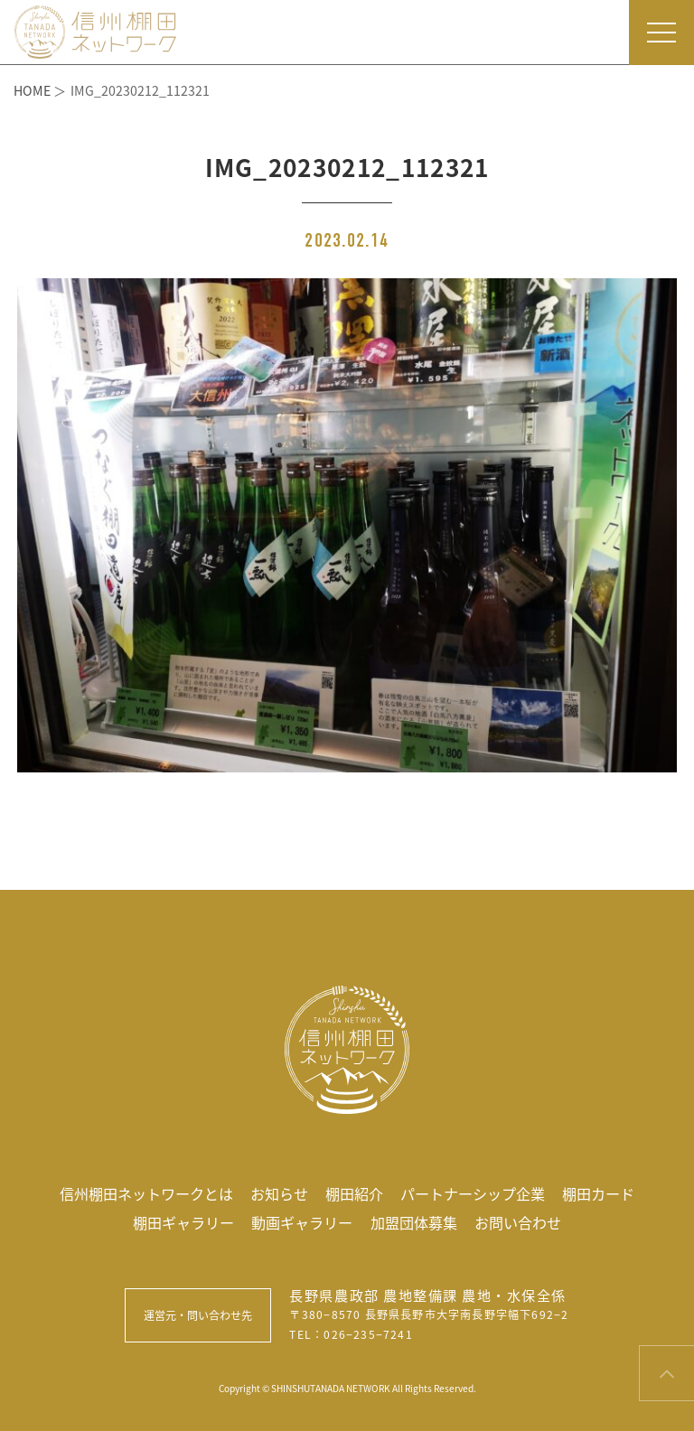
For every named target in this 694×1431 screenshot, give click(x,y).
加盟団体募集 (413, 1222)
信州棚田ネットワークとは (146, 1193)
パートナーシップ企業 (472, 1193)
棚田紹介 (354, 1193)
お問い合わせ (517, 1222)
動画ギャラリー (301, 1222)
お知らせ (279, 1193)
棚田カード (598, 1193)
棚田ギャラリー (183, 1222)
